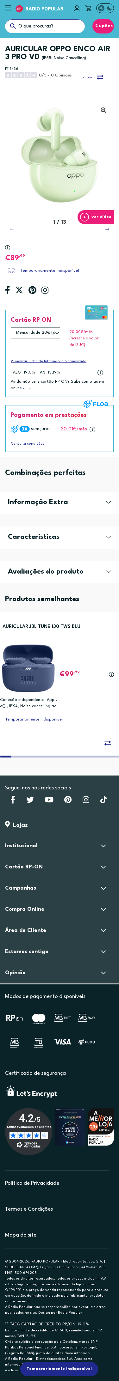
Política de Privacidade (32, 1183)
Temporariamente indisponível (49, 271)
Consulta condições (27, 444)
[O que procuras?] (45, 26)
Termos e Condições (29, 1209)
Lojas (16, 825)
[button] (107, 229)
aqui (27, 388)
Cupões (103, 26)
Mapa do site (20, 1235)
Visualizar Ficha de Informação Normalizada (48, 361)
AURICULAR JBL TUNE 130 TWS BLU (41, 626)
